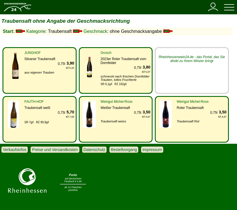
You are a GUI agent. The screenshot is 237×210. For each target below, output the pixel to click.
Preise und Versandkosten (55, 149)
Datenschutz (94, 149)
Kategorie (36, 31)
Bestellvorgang (124, 149)
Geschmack (95, 31)
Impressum (152, 149)
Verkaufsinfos (14, 149)
